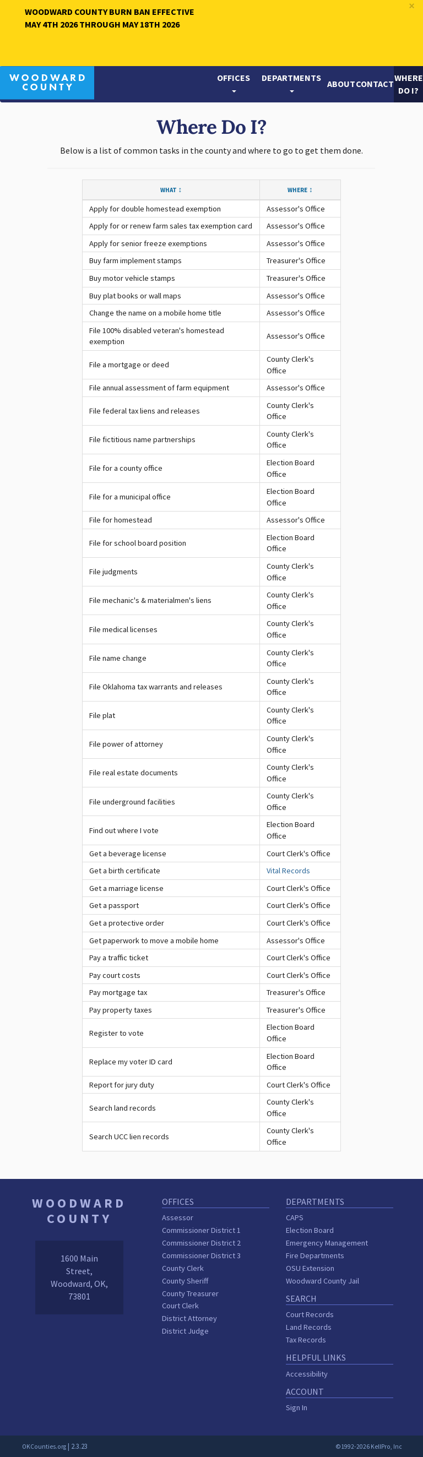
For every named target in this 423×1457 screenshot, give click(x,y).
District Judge (185, 1331)
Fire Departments (315, 1255)
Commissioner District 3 (201, 1255)
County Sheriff (185, 1281)
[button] (234, 84)
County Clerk (183, 1268)
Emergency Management (327, 1243)
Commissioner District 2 (201, 1243)
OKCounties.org (44, 1446)
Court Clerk (180, 1306)
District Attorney (189, 1318)
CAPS (294, 1217)
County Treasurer (190, 1293)
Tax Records (306, 1340)
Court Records (310, 1314)
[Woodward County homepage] (47, 81)
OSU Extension (310, 1268)
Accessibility (307, 1374)
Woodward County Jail (322, 1281)
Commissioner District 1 (201, 1230)
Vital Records (288, 871)
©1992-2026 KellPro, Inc (368, 1446)
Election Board (310, 1230)
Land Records (309, 1327)
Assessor (177, 1217)
